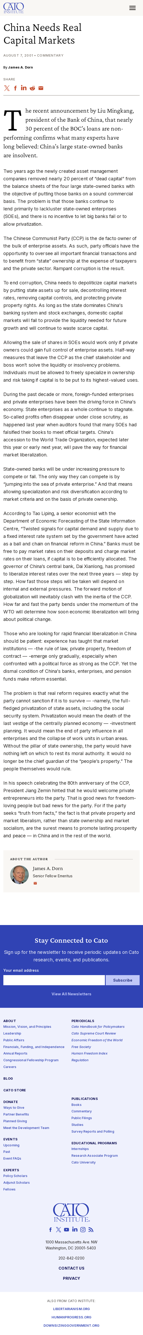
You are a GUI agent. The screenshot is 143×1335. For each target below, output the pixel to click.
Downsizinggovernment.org (71, 1325)
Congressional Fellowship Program (31, 1060)
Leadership (12, 1033)
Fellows (9, 1189)
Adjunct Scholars (16, 1183)
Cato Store (14, 1090)
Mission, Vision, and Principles (27, 1027)
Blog (8, 1078)
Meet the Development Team (26, 1128)
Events (10, 1139)
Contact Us (71, 1268)
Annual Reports (15, 1054)
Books (77, 1105)
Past (6, 1152)
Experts (11, 1170)
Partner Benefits (16, 1114)
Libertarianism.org (71, 1309)
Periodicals (83, 1021)
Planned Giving (15, 1121)
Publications (85, 1099)
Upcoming (11, 1145)
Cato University (84, 1162)
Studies (77, 1125)
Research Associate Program (95, 1156)
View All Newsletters (72, 994)
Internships (80, 1149)
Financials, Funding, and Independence (34, 1047)
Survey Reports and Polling (93, 1131)
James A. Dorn (20, 67)
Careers (9, 1067)
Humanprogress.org (71, 1317)
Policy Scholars (15, 1176)
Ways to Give (13, 1108)
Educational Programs (94, 1143)
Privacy (71, 1279)
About (9, 1021)
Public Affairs (13, 1040)
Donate (10, 1102)
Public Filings (82, 1118)
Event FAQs (12, 1158)
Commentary (82, 1111)
